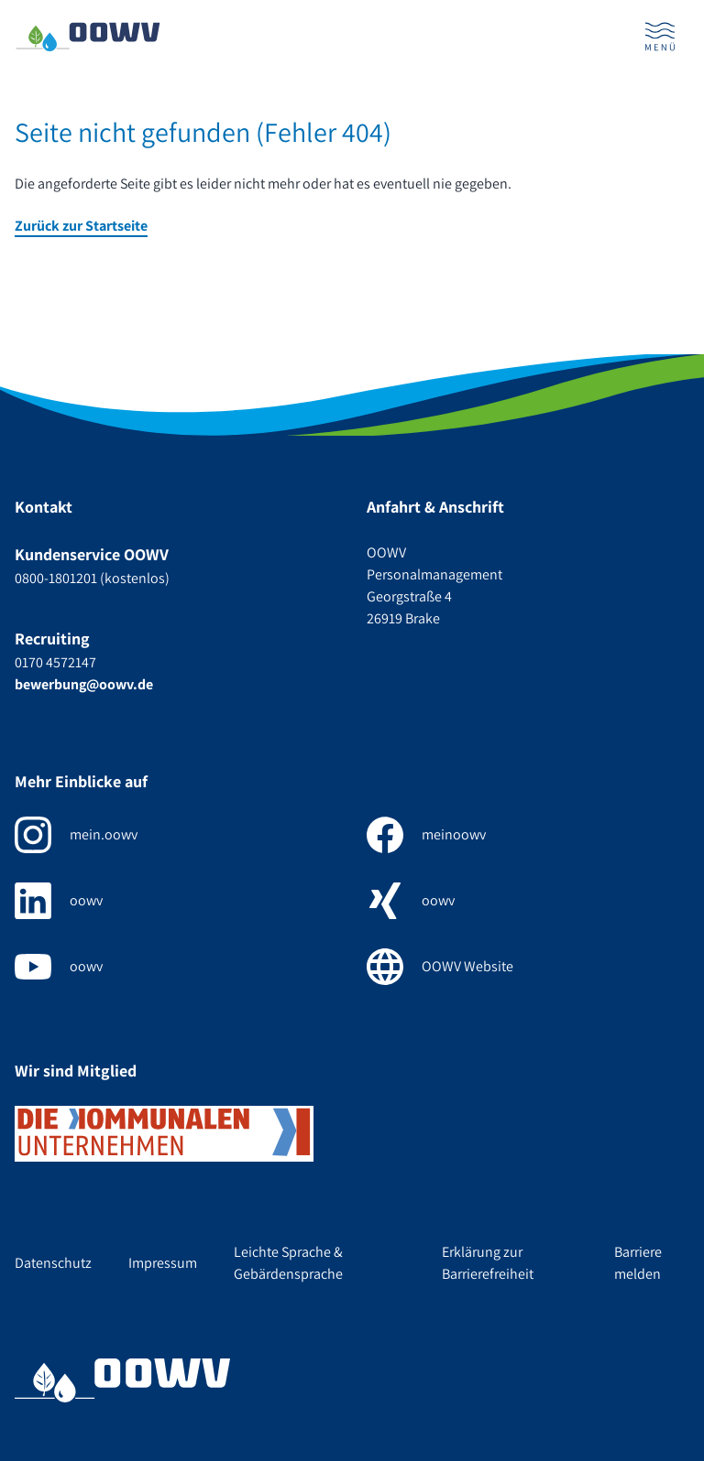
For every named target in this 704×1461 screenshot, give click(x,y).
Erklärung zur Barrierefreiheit (488, 1262)
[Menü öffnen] (660, 36)
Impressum (162, 1262)
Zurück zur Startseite (81, 225)
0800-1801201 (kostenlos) (92, 578)
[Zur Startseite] (88, 37)
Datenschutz (53, 1262)
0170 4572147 (55, 662)
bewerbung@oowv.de (84, 684)
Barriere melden (638, 1262)
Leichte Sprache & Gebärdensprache (288, 1262)
